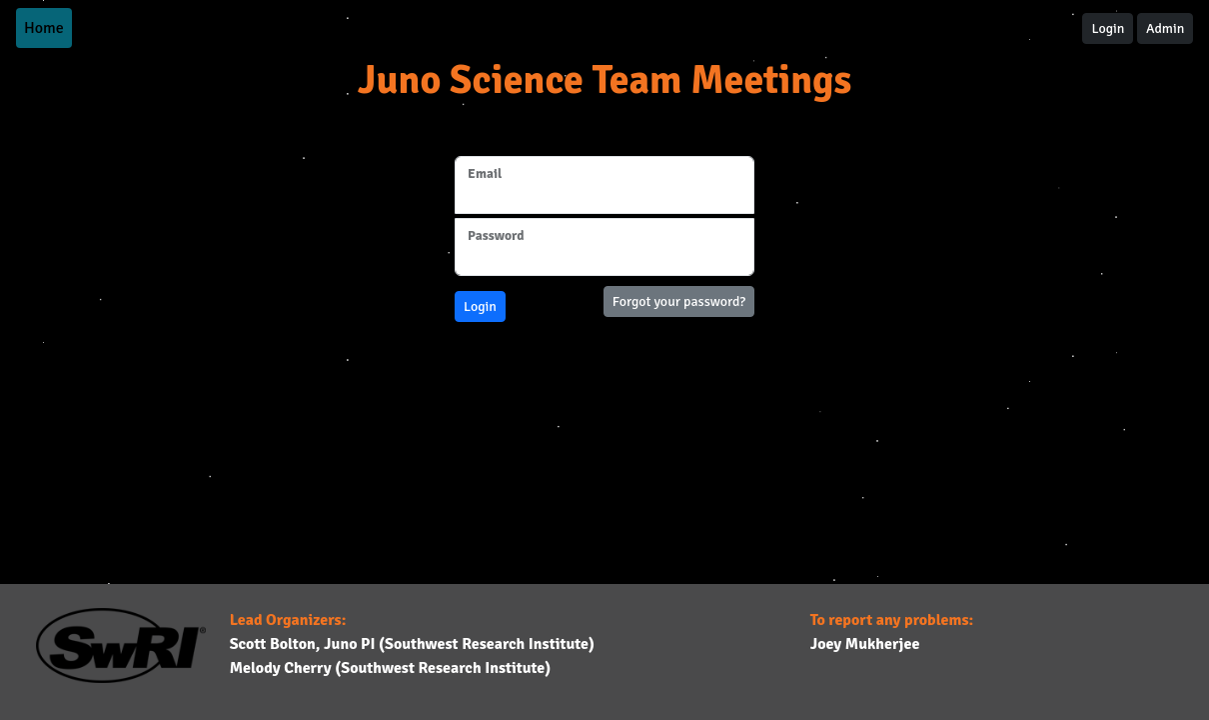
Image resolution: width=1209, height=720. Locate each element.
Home (44, 28)
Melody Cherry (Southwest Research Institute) (391, 668)
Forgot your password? (678, 301)
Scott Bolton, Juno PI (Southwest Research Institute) (412, 644)
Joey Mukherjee (865, 644)
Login (1107, 28)
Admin (1165, 28)
